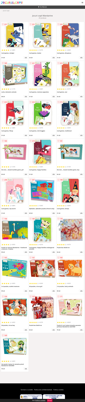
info (26, 57)
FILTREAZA (42, 7)
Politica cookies (58, 390)
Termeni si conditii (27, 390)
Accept (50, 400)
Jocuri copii (6, 10)
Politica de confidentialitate (43, 390)
